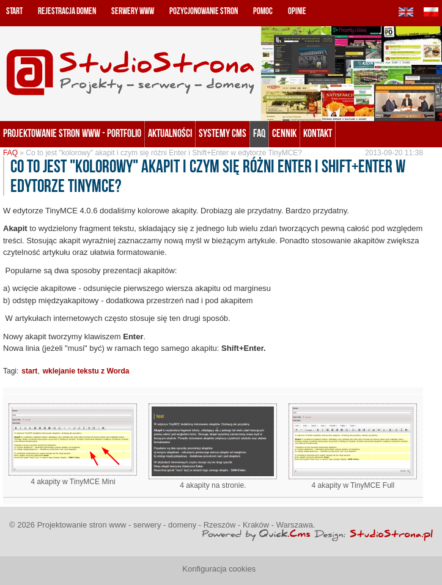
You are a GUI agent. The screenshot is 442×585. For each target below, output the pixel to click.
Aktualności (170, 133)
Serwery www (132, 11)
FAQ (259, 133)
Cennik (284, 133)
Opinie (297, 11)
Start (14, 11)
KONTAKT (317, 133)
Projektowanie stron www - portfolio (72, 133)
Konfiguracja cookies (219, 568)
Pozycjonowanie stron (203, 11)
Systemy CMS (222, 133)
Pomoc (263, 11)
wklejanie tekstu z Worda (86, 371)
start (29, 371)
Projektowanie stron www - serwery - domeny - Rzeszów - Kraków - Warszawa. (176, 524)
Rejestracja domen (67, 11)
